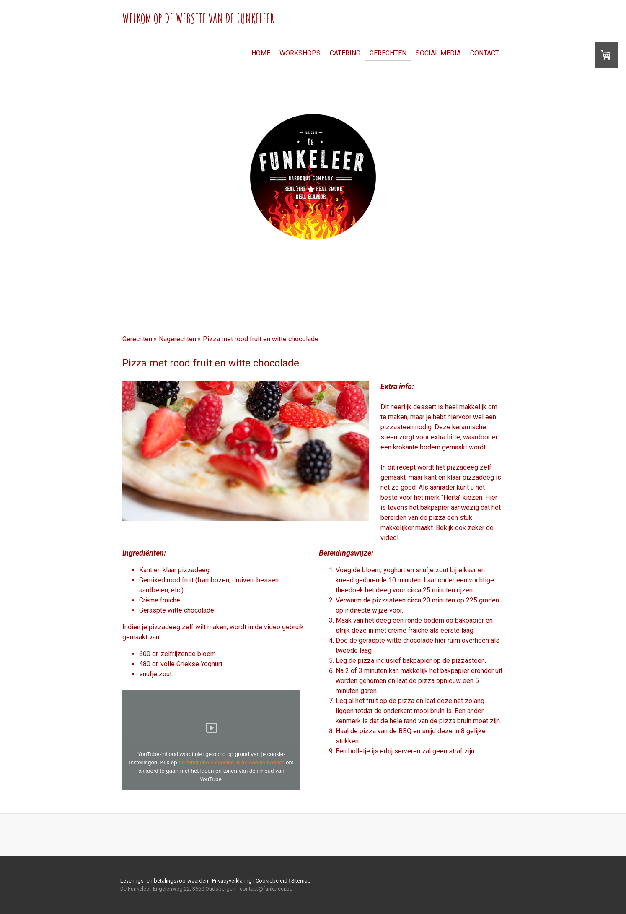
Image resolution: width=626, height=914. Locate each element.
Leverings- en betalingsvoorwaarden (164, 881)
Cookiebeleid (271, 881)
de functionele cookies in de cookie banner (231, 762)
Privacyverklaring (232, 881)
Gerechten (388, 53)
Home (260, 53)
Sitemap (301, 881)
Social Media (438, 53)
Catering (345, 53)
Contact (484, 53)
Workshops (300, 53)
